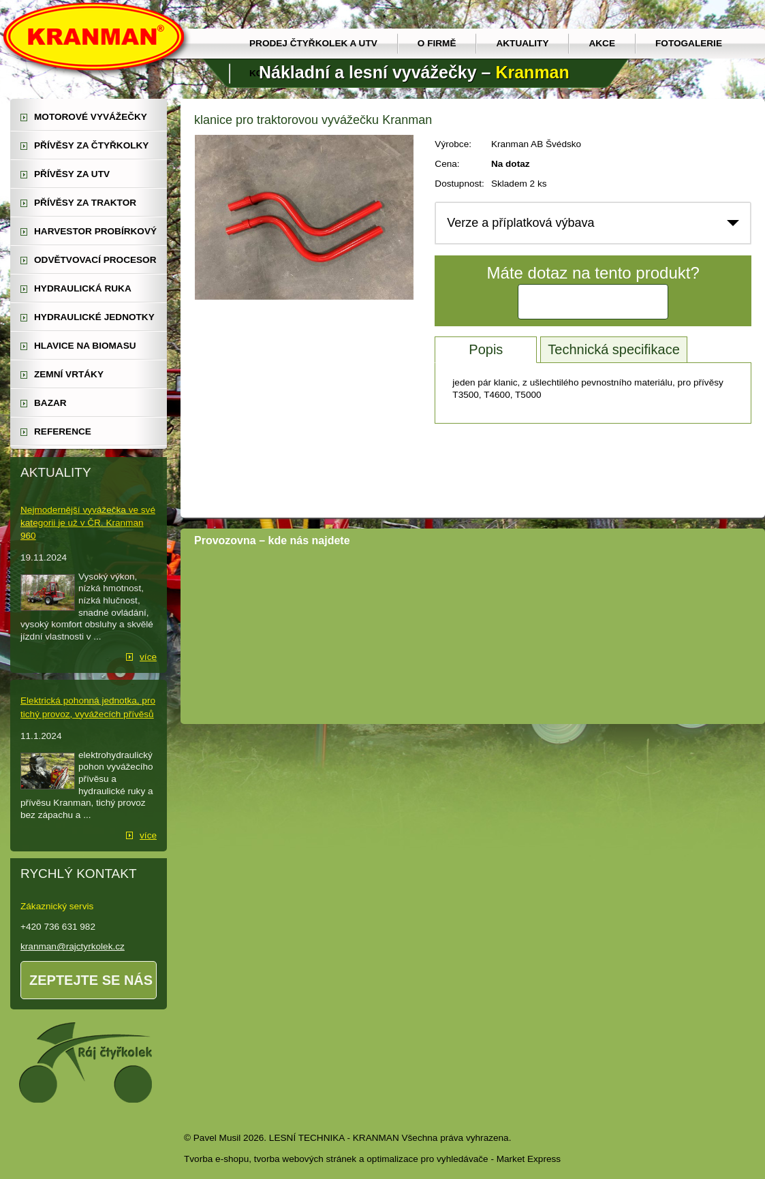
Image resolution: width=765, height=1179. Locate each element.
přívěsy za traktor (85, 203)
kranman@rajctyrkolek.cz (72, 946)
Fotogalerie (688, 43)
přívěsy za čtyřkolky (91, 145)
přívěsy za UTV (72, 174)
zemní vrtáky (69, 374)
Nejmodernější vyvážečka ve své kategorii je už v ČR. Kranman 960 (87, 523)
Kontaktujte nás (593, 301)
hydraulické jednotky (94, 317)
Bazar (50, 403)
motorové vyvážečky (90, 117)
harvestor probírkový (95, 231)
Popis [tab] (486, 349)
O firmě (437, 43)
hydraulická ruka (82, 288)
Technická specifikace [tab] (613, 349)
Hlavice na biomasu (85, 346)
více (148, 657)
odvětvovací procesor (95, 260)
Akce (602, 43)
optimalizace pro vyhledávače (427, 1159)
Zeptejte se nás (91, 980)
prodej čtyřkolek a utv (313, 43)
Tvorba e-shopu (216, 1159)
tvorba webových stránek (305, 1159)
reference (62, 431)
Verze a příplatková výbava (520, 223)
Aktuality (522, 43)
